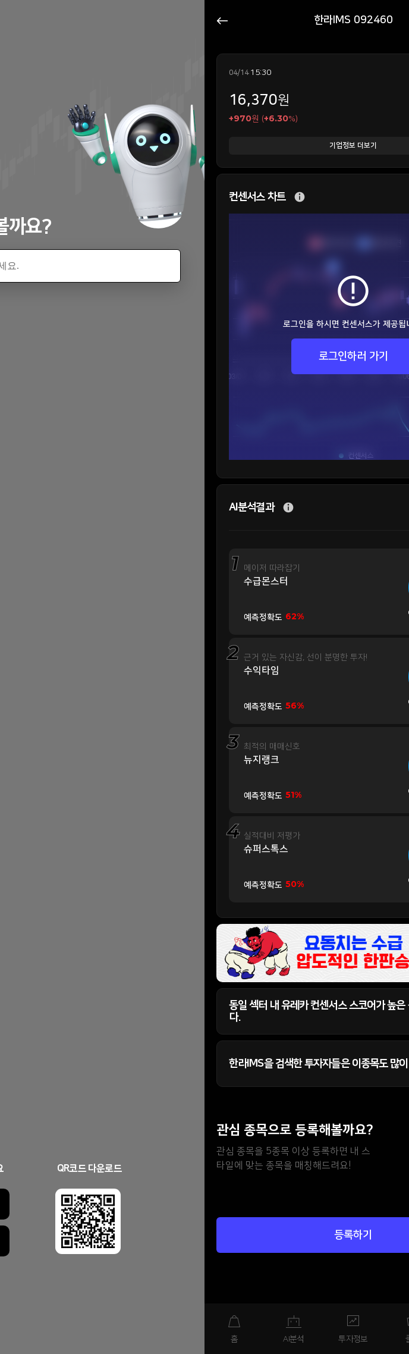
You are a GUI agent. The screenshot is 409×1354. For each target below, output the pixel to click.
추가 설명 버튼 (299, 197)
